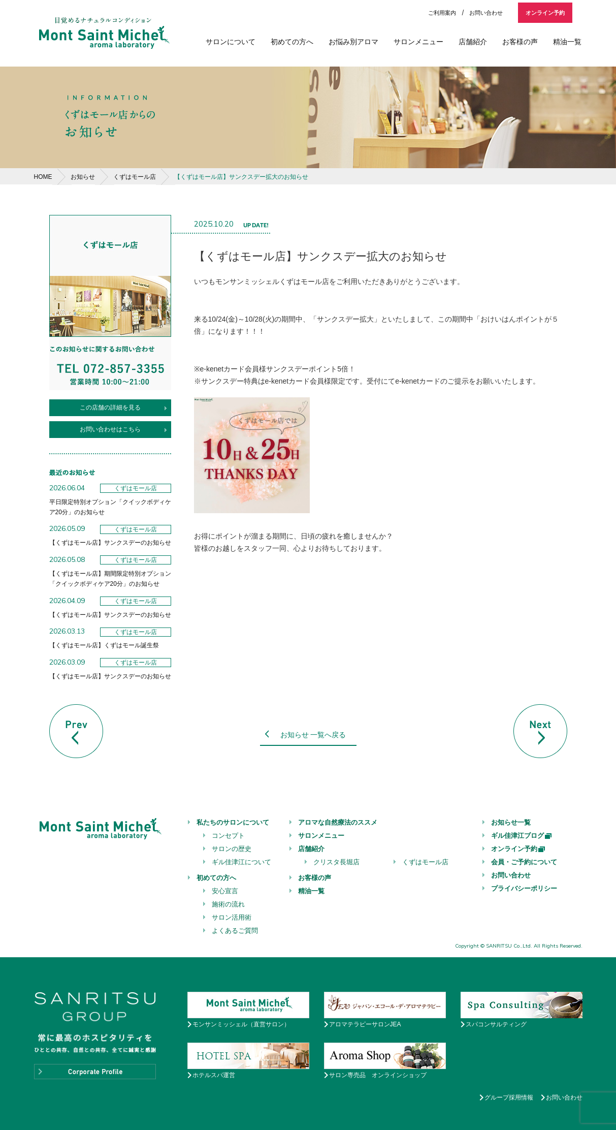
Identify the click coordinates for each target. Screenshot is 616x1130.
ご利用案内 (442, 13)
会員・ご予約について (524, 862)
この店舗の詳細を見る (110, 407)
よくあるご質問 (235, 930)
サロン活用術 (231, 917)
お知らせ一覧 (511, 822)
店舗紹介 (473, 42)
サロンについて (230, 42)
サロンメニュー (418, 42)
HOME (43, 176)
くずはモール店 (134, 176)
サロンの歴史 (231, 849)
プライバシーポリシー (524, 888)
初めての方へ (292, 42)
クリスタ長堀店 (336, 862)
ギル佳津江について (241, 862)
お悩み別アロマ (353, 42)
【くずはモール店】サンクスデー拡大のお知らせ (241, 176)
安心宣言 (225, 891)
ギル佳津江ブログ (522, 835)
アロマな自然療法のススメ (337, 822)
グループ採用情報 (508, 1097)
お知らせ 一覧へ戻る (313, 735)
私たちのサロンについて (233, 822)
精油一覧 (567, 42)
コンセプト (228, 835)
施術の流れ (228, 904)
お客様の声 (520, 42)
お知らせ (83, 176)
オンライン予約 (545, 13)
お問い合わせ (486, 13)
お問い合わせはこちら (110, 429)
